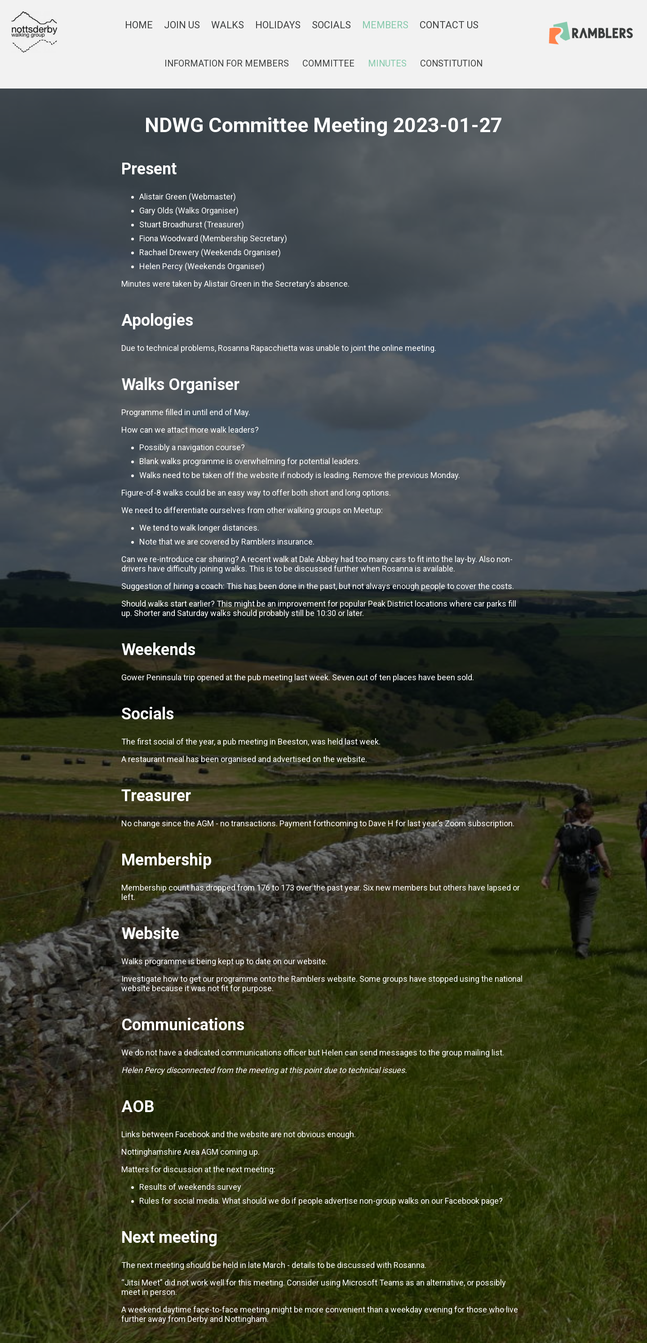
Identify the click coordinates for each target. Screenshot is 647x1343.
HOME (139, 25)
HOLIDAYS (278, 25)
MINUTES (387, 63)
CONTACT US (449, 25)
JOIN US (182, 25)
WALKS (227, 25)
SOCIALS (331, 25)
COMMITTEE (328, 63)
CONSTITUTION (451, 63)
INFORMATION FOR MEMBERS (226, 63)
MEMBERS (385, 25)
